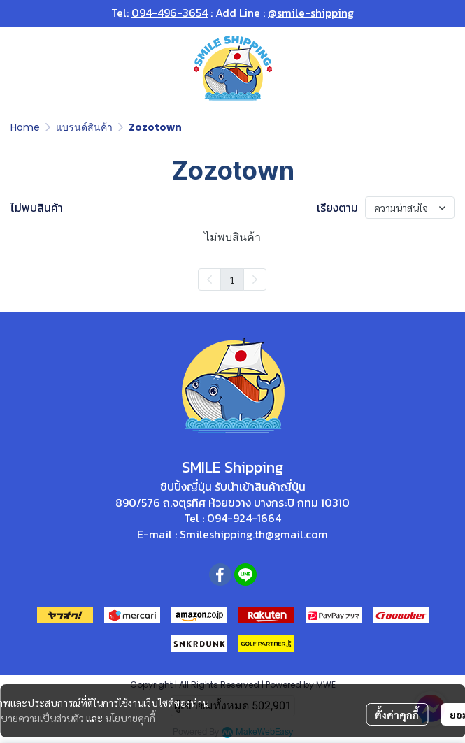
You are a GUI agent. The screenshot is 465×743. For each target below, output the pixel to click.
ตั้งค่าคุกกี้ (397, 714)
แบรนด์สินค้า (84, 127)
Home (25, 127)
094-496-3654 (169, 12)
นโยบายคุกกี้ (130, 718)
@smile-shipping (311, 12)
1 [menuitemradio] (232, 279)
